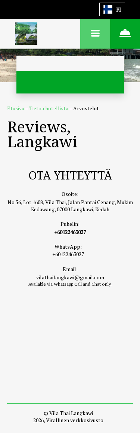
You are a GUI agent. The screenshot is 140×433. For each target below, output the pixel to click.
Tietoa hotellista (49, 108)
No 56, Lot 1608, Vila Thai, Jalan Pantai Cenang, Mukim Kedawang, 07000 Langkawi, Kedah (70, 206)
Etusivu (16, 108)
